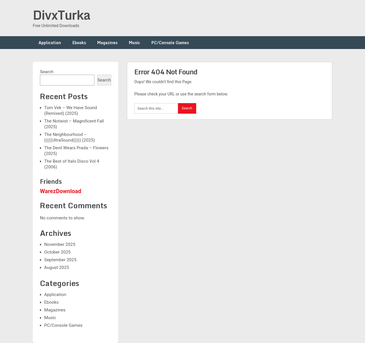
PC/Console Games (170, 42)
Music (134, 42)
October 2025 (57, 252)
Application (49, 42)
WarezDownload (60, 191)
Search (46, 71)
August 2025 (56, 267)
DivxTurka (61, 15)
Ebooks (79, 42)
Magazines (107, 42)
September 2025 (60, 259)
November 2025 (59, 244)
